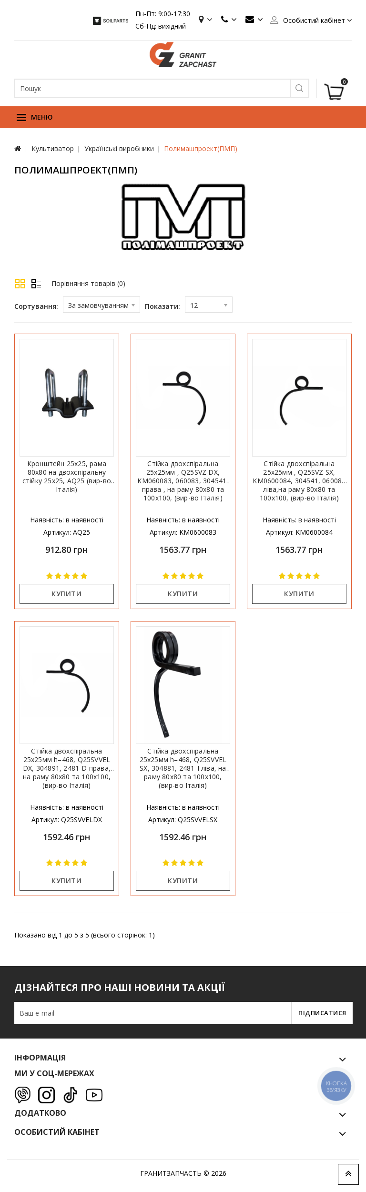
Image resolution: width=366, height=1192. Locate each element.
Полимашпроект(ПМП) (200, 148)
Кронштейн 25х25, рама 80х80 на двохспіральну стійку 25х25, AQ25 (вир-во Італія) (66, 476)
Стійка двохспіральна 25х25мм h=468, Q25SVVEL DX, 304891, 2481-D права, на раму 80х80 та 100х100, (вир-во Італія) (67, 768)
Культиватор (52, 148)
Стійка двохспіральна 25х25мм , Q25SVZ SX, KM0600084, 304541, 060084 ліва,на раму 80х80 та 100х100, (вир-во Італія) (299, 480)
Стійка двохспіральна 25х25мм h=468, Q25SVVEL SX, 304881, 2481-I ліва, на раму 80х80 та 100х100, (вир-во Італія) (183, 768)
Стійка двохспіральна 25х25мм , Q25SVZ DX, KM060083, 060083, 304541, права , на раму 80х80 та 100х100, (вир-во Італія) (182, 480)
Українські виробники (119, 148)
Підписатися (319, 1013)
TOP (348, 1174)
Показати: (162, 306)
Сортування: (36, 306)
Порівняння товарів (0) (88, 283)
